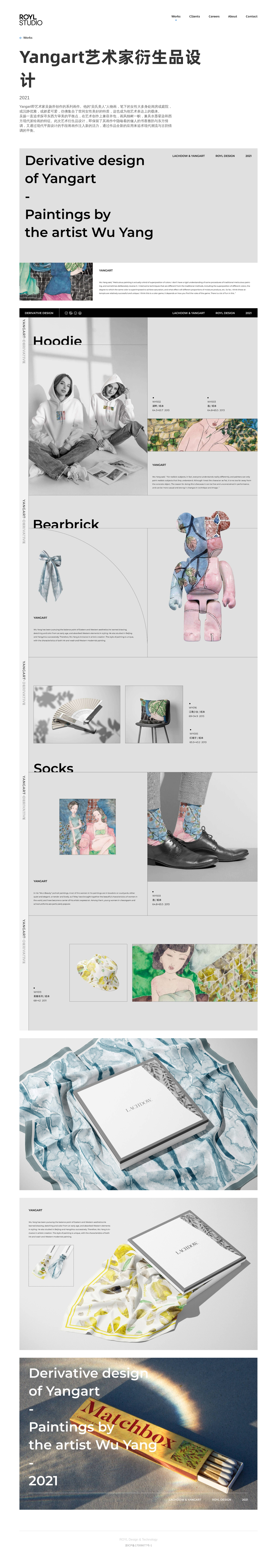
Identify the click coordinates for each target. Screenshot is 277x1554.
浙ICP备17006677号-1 (138, 1545)
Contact (252, 16)
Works (176, 16)
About (232, 16)
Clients (194, 16)
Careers (214, 16)
